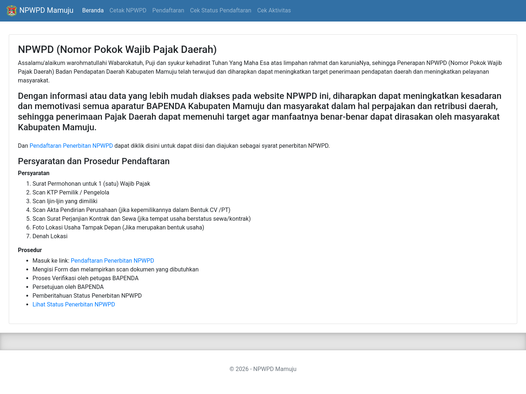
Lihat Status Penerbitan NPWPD (74, 304)
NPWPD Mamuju (39, 11)
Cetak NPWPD (128, 10)
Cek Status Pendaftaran (220, 10)
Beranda (93, 10)
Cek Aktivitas (274, 10)
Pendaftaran (168, 10)
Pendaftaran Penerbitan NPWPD (71, 145)
